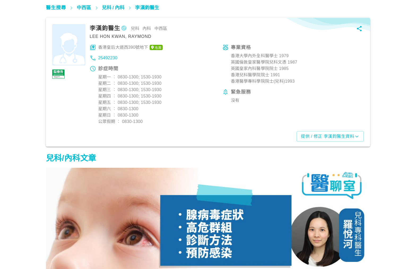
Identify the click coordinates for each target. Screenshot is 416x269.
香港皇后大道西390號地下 (130, 47)
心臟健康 (167, 246)
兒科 (53, 246)
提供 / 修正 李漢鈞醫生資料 (330, 136)
